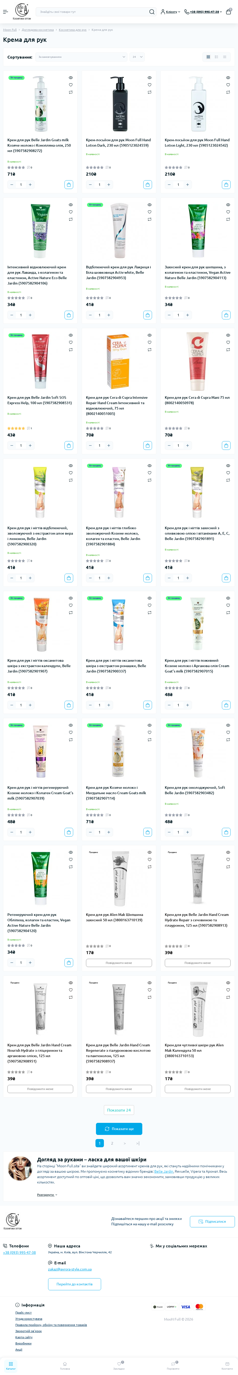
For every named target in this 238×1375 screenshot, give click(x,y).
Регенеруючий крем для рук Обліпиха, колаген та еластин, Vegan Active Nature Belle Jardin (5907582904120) (38, 923)
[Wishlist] (71, 84)
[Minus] (12, 185)
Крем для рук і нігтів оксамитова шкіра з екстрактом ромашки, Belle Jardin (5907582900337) (116, 665)
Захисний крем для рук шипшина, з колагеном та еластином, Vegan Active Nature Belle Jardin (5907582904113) (198, 272)
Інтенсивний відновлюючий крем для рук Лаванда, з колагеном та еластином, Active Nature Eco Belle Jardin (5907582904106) (37, 275)
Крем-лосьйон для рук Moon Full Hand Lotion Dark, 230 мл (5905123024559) (118, 142)
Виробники (23, 1343)
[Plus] (30, 185)
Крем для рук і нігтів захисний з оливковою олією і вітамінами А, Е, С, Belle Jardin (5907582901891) (197, 533)
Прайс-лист (23, 1312)
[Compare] (71, 92)
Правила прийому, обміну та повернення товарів (51, 1324)
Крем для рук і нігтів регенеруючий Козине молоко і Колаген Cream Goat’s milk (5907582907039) (40, 792)
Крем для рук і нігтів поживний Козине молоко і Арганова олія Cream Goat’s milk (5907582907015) (197, 665)
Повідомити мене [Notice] (119, 962)
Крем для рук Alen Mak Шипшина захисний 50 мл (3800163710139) (114, 917)
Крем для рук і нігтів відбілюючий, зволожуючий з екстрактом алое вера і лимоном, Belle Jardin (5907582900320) (40, 536)
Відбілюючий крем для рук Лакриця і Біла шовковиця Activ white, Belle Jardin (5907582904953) (118, 272)
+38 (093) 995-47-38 (19, 1252)
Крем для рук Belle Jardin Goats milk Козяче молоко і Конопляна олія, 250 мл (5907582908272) (39, 145)
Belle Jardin (163, 1171)
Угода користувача (28, 1318)
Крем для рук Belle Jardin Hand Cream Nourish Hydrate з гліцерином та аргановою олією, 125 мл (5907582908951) (39, 1053)
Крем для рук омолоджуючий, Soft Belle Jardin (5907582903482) (195, 790)
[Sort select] (81, 57)
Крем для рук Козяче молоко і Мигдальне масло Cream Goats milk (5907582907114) (116, 792)
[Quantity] (21, 185)
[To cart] (68, 184)
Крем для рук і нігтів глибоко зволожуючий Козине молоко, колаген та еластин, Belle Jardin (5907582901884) (113, 536)
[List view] (216, 57)
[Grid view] (208, 57)
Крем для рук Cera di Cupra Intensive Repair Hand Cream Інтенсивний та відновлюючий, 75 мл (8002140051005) (117, 405)
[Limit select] (137, 57)
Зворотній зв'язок (28, 1331)
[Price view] (224, 57)
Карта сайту (24, 1337)
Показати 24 (119, 1110)
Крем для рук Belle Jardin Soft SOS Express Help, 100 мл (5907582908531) (39, 400)
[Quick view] (71, 77)
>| (137, 1143)
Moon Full (10, 29)
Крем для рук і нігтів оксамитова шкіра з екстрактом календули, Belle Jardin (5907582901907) (39, 665)
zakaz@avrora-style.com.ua (70, 1269)
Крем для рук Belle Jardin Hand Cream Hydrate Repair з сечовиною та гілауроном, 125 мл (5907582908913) (197, 920)
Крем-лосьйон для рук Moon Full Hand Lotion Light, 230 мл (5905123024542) (197, 142)
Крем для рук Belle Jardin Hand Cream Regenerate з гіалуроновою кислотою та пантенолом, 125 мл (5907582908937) (118, 1053)
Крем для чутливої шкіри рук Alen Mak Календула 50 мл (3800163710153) (194, 1050)
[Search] (152, 11)
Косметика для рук (72, 29)
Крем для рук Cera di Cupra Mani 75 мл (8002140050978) (197, 400)
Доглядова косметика (38, 29)
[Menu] (5, 12)
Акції (18, 1349)
